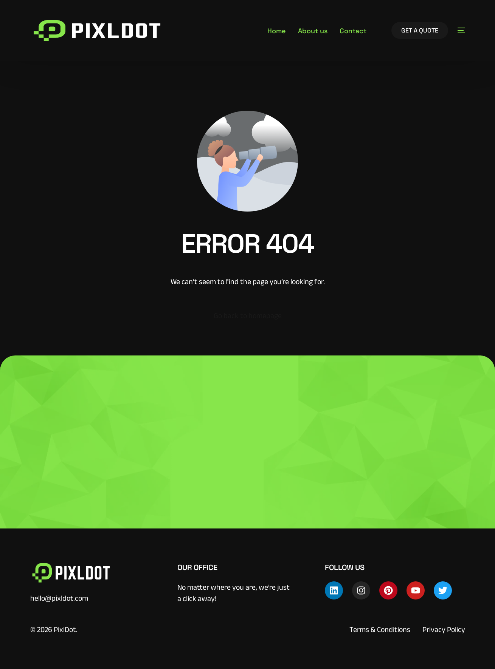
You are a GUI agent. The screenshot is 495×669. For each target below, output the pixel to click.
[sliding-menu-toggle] (461, 30)
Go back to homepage (248, 315)
